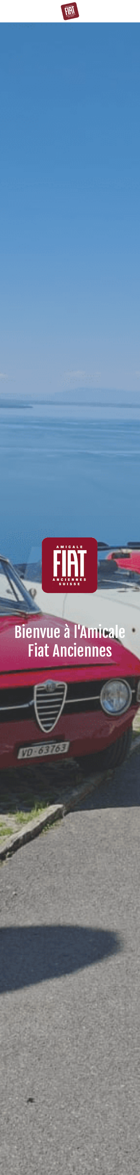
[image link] (69, 10)
